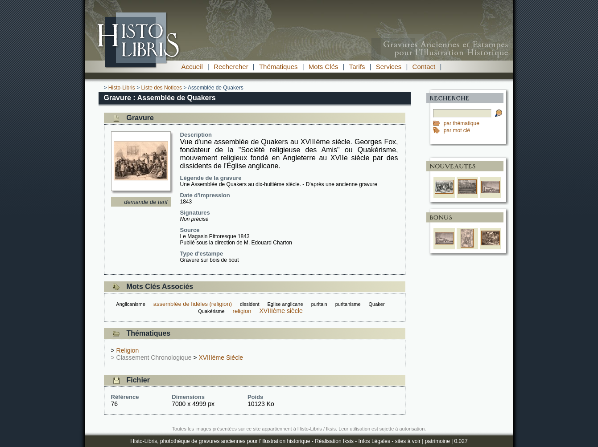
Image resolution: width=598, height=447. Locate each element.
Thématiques (278, 66)
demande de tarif (146, 202)
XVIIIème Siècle (220, 357)
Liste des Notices (161, 88)
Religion (127, 350)
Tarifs (357, 66)
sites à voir (408, 441)
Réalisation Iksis (334, 441)
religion (242, 311)
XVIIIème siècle (280, 310)
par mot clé (457, 130)
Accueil (192, 66)
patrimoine (437, 441)
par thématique (461, 123)
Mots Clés (323, 66)
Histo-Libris (121, 88)
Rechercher (231, 66)
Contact (424, 66)
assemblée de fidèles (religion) (192, 304)
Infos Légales (374, 441)
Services (389, 66)
